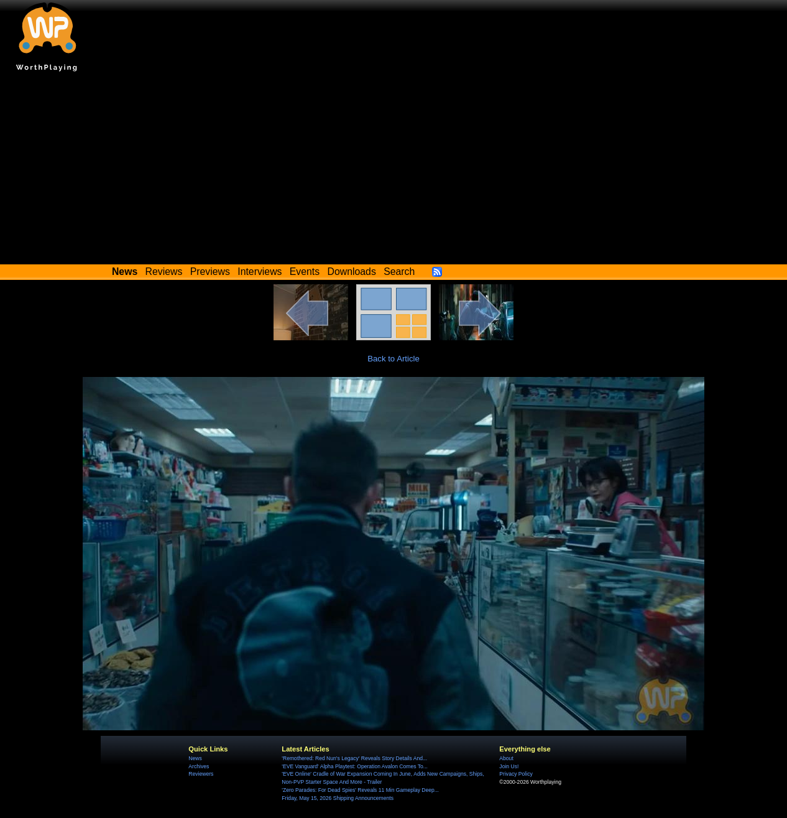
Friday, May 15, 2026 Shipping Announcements (338, 798)
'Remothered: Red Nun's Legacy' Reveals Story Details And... (354, 758)
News (194, 758)
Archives (198, 766)
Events (305, 271)
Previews (210, 271)
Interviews (259, 271)
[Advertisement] (393, 171)
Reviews (164, 271)
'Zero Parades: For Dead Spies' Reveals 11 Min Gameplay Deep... (360, 790)
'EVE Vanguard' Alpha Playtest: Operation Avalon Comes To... (355, 766)
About (506, 758)
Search (399, 271)
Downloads (352, 271)
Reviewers (200, 774)
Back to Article (393, 358)
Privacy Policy (515, 774)
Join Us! (508, 766)
